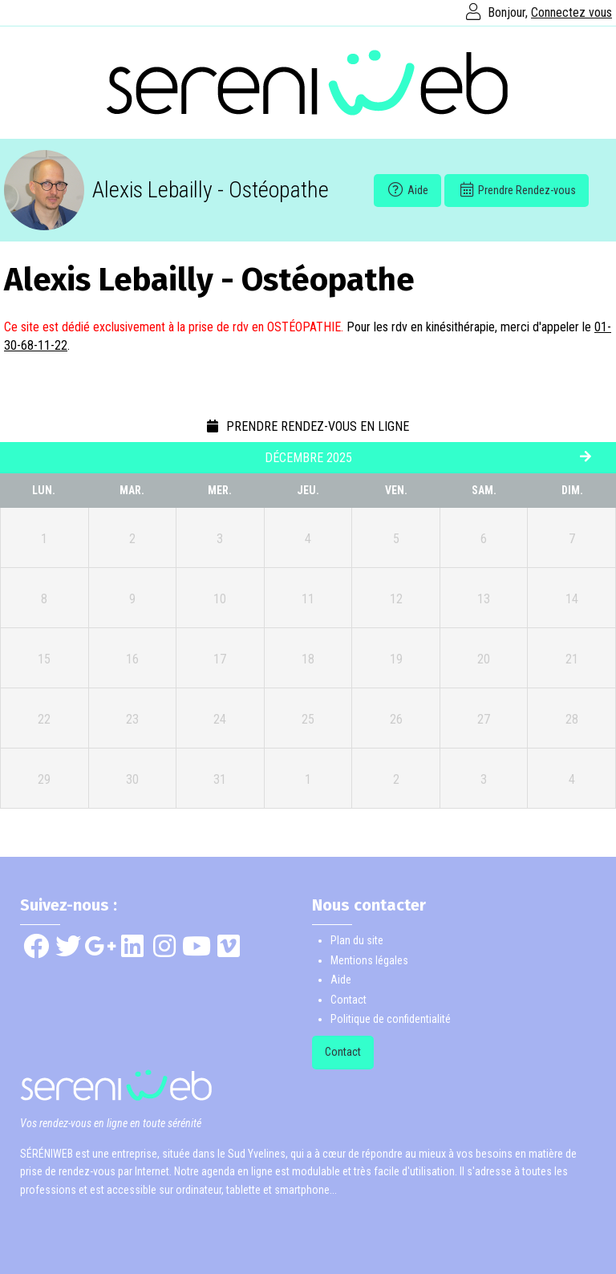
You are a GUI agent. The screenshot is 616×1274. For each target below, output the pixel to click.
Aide (407, 190)
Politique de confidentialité (390, 1018)
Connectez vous (571, 12)
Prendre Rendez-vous (516, 190)
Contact (348, 999)
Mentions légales (369, 960)
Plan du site (356, 940)
